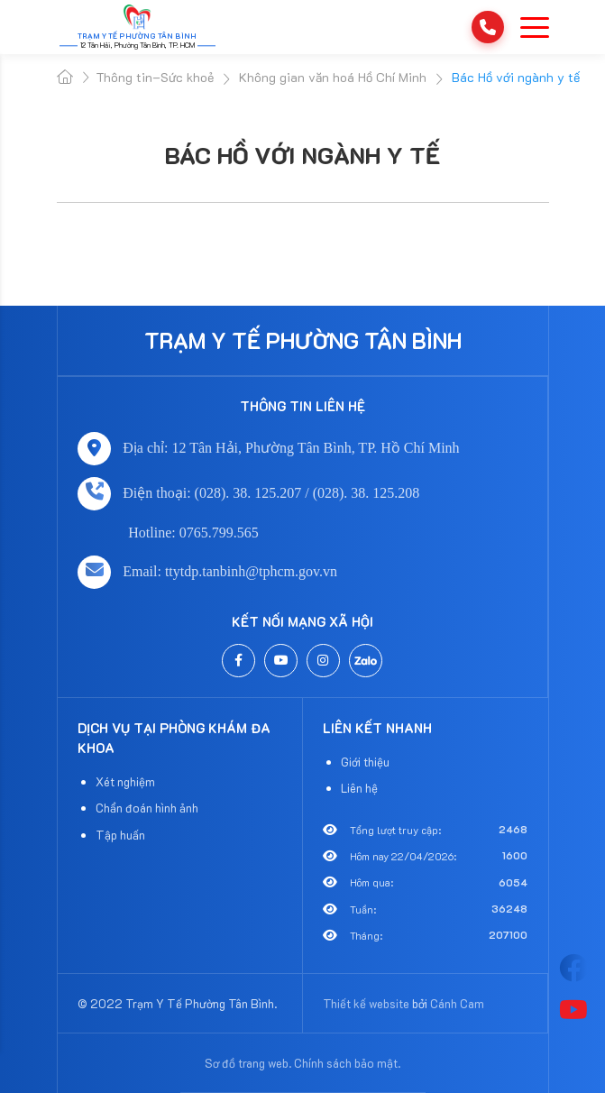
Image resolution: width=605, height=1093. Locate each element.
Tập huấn (120, 834)
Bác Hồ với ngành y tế (302, 155)
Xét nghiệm (125, 781)
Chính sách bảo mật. (347, 1062)
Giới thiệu (365, 761)
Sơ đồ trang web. (248, 1062)
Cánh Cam (457, 1003)
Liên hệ (359, 787)
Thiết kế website (366, 1003)
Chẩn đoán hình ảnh (147, 807)
